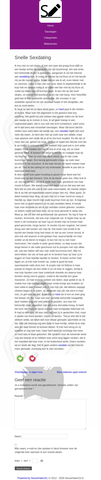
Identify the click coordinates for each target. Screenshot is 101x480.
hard (61, 109)
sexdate (64, 131)
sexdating (24, 76)
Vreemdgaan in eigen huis (29, 372)
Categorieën (50, 37)
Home (50, 25)
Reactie (19, 396)
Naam (18, 436)
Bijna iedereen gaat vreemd (71, 372)
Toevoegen (50, 31)
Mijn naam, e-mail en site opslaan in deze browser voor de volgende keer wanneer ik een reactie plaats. (46, 450)
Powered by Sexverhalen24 (32, 478)
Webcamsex (50, 43)
